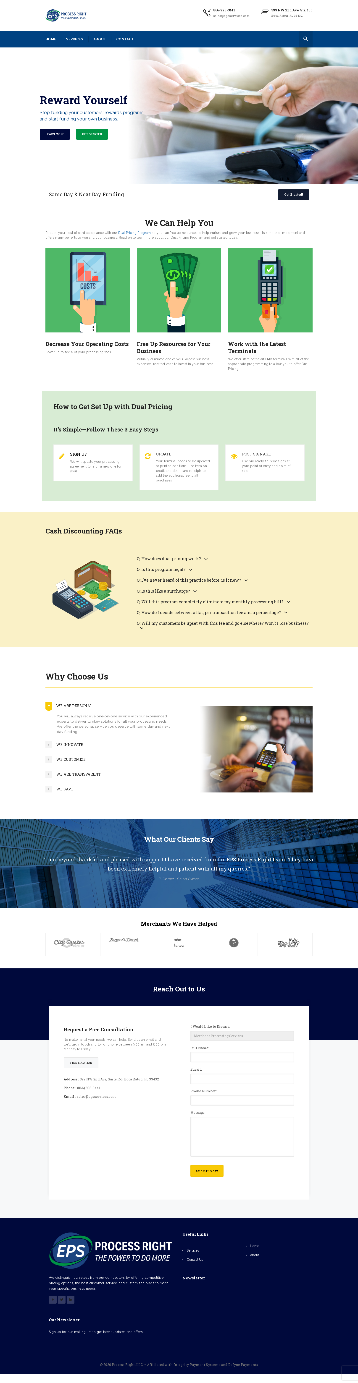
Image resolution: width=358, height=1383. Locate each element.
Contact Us (195, 1259)
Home (254, 1246)
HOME (50, 39)
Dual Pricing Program (134, 233)
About (254, 1255)
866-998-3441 (224, 10)
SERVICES (74, 39)
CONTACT (125, 39)
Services (193, 1250)
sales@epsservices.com (231, 16)
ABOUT (99, 39)
